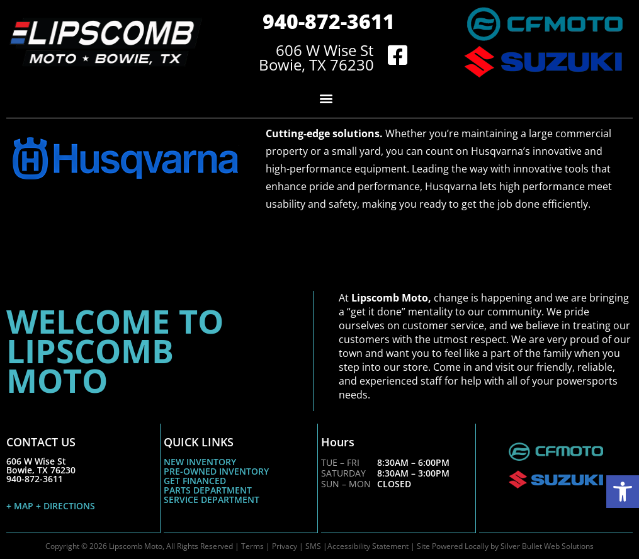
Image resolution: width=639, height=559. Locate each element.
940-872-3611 (329, 21)
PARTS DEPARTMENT (208, 490)
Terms (252, 545)
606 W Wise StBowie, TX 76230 (41, 465)
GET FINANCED (195, 481)
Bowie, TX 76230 (316, 64)
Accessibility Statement (368, 545)
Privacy (284, 545)
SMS (313, 545)
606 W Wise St (325, 50)
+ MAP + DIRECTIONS (50, 506)
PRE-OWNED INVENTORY (216, 471)
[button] (622, 491)
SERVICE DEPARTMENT (211, 499)
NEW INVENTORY (200, 462)
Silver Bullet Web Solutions (547, 545)
